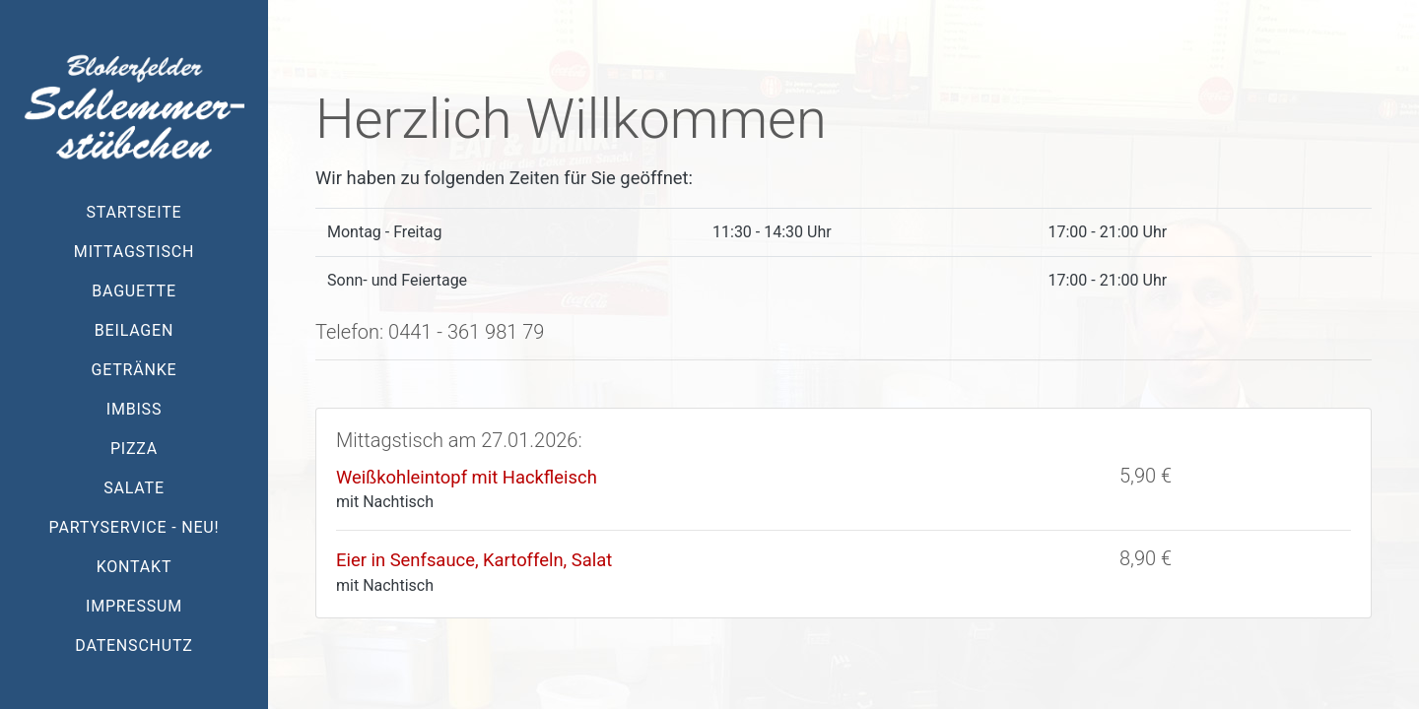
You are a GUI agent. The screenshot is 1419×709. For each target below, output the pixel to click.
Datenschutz (133, 645)
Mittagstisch (134, 251)
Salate (134, 488)
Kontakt (134, 566)
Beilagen (134, 330)
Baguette (134, 291)
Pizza (134, 448)
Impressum (134, 606)
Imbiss (134, 409)
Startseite (134, 212)
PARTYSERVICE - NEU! (134, 527)
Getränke (134, 369)
